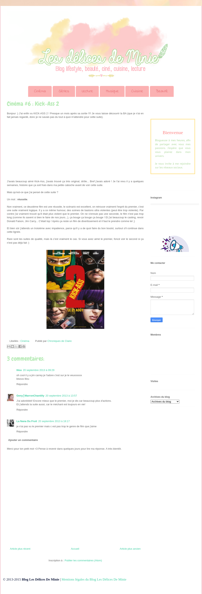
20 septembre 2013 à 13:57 (61, 395)
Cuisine (137, 91)
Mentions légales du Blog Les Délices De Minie (94, 579)
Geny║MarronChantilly (30, 395)
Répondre (22, 384)
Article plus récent (20, 548)
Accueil (75, 548)
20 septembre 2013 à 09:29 (38, 370)
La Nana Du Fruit (26, 421)
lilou (19, 370)
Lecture (87, 91)
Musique (112, 91)
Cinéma (40, 91)
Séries (64, 91)
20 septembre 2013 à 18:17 (54, 421)
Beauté (162, 91)
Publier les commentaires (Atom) (83, 560)
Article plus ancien (130, 548)
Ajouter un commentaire (23, 440)
